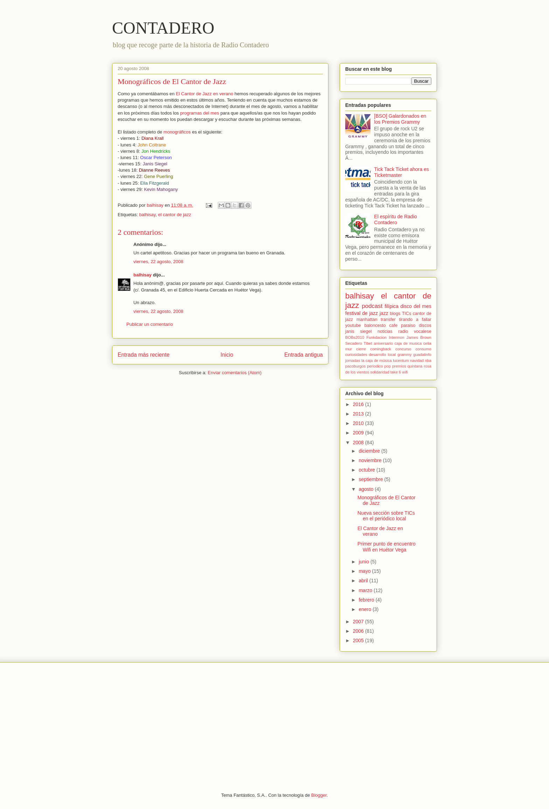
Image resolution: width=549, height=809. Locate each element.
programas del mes (199, 113)
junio (364, 561)
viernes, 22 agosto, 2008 (158, 261)
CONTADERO (163, 28)
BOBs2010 (354, 337)
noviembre (371, 460)
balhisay (147, 214)
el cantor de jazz (174, 214)
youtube (353, 325)
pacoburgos (355, 366)
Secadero (353, 343)
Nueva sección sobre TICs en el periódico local (386, 516)
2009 (359, 433)
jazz (384, 313)
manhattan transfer (376, 319)
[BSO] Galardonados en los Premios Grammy (400, 119)
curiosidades (356, 354)
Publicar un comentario (149, 324)
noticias (384, 331)
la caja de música (376, 360)
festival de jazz (361, 313)
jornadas (352, 360)
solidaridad (379, 372)
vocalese (422, 331)
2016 (359, 404)
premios (399, 366)
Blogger (319, 795)
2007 (359, 621)
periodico (375, 366)
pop (387, 366)
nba (428, 360)
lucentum (401, 360)
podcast (372, 306)
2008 (359, 442)
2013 (359, 414)
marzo (366, 590)
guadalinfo (422, 354)
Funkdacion (376, 337)
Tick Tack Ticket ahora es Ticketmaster (401, 172)
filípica (391, 306)
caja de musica (408, 343)
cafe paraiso (402, 325)
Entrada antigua (303, 355)
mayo (365, 571)
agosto (367, 489)
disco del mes (415, 306)
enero (366, 609)
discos (425, 325)
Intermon (396, 337)
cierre (361, 349)
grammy (404, 354)
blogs (395, 313)
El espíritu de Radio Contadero (395, 219)
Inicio (227, 355)
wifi (405, 372)
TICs (406, 313)
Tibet (367, 343)
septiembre (371, 479)
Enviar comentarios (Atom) (235, 372)
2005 (359, 640)
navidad (417, 360)
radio (403, 331)
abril (364, 580)
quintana (415, 366)
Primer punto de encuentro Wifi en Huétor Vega (386, 547)
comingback (380, 349)
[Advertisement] (274, 722)
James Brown (418, 337)
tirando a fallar (415, 319)
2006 (359, 631)
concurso (403, 349)
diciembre (370, 451)
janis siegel (358, 331)
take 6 (395, 372)
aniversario (383, 343)
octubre (367, 470)
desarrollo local (382, 354)
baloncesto (375, 325)
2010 (359, 423)
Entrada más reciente (143, 355)
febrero (367, 600)
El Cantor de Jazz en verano (204, 93)
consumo (423, 349)
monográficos (177, 132)
